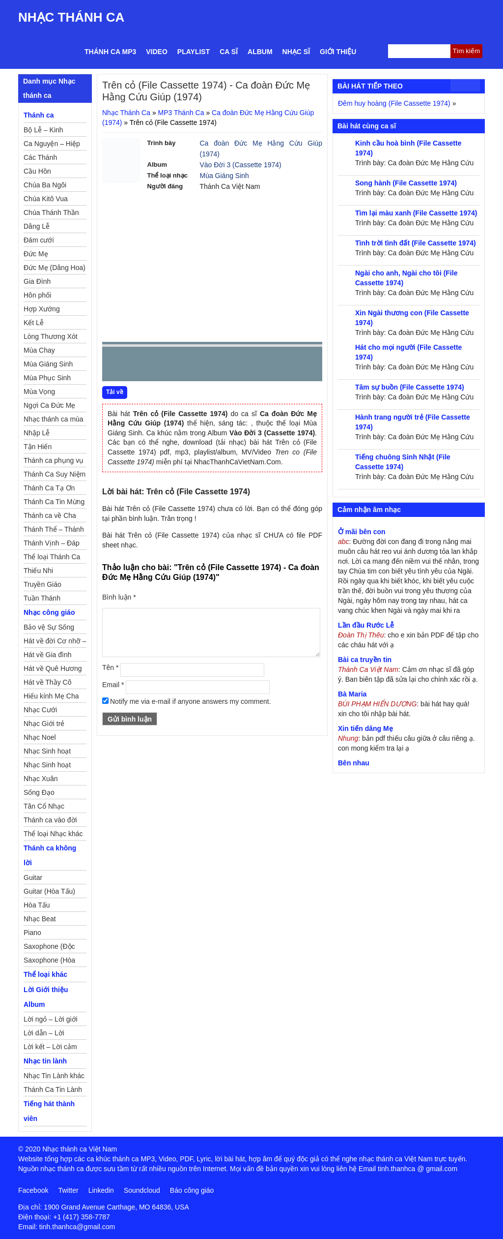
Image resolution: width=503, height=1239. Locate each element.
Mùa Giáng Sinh (224, 176)
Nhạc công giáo (49, 612)
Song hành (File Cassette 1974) (406, 183)
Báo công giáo (192, 1190)
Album (260, 52)
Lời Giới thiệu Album (46, 997)
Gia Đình (37, 281)
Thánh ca (39, 115)
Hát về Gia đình (48, 655)
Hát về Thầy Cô (47, 682)
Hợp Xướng (42, 309)
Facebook (33, 1190)
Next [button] (165, 366)
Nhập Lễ (37, 433)
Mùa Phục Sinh (47, 378)
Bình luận (119, 597)
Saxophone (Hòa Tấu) (49, 961)
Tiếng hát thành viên (49, 1111)
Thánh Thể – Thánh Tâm (54, 530)
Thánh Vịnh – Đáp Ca (52, 544)
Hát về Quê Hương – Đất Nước (53, 670)
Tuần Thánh (42, 598)
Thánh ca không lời (50, 855)
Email (113, 685)
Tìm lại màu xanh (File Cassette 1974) (416, 213)
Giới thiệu (338, 52)
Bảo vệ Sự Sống (49, 627)
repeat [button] (197, 366)
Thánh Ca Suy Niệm (54, 474)
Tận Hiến (38, 447)
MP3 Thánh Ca (181, 113)
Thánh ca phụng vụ (54, 460)
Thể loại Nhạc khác (53, 834)
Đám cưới (39, 240)
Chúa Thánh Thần (51, 212)
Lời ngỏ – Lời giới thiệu (51, 1020)
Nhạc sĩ (296, 52)
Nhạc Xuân (40, 779)
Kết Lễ (34, 323)
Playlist (193, 52)
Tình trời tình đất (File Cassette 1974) (415, 243)
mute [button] (256, 364)
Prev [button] (115, 366)
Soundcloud (142, 1190)
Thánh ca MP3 (110, 52)
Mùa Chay (39, 350)
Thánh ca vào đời (50, 820)
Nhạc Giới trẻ (44, 723)
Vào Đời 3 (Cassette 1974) (240, 165)
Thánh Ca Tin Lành (53, 1089)
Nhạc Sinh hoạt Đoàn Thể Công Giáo (48, 752)
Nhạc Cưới (40, 710)
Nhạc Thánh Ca (71, 17)
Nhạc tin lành (45, 1061)
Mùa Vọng (39, 391)
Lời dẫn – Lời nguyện (44, 1034)
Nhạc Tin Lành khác (54, 1076)
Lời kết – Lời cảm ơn (50, 1048)
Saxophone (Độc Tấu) (49, 947)
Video (157, 52)
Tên (110, 667)
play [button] (140, 364)
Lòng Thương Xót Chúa (51, 337)
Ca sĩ (229, 52)
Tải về (114, 392)
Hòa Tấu (37, 905)
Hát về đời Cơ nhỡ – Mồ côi (55, 642)
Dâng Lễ (37, 226)
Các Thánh (40, 157)
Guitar (33, 877)
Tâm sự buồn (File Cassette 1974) (409, 387)
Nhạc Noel (40, 737)
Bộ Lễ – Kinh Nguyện (43, 131)
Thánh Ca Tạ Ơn (49, 488)
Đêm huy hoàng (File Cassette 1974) (394, 103)
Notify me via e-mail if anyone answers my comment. (186, 701)
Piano (32, 933)
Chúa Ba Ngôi (45, 185)
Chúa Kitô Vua (46, 199)
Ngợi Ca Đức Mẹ (49, 405)
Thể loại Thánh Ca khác (52, 558)
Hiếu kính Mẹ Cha (51, 696)
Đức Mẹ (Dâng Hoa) (54, 268)
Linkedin (101, 1190)
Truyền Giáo (42, 584)
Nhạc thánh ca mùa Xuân (54, 420)
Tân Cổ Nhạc (44, 806)
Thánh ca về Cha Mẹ (50, 517)
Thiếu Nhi (38, 570)
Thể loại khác (45, 974)
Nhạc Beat (40, 919)
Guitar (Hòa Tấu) (49, 891)
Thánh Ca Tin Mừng (54, 502)
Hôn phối (37, 295)
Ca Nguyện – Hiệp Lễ (52, 145)
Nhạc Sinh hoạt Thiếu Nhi (47, 766)
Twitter (68, 1190)
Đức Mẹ (36, 254)
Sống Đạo (39, 792)
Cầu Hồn (37, 171)
